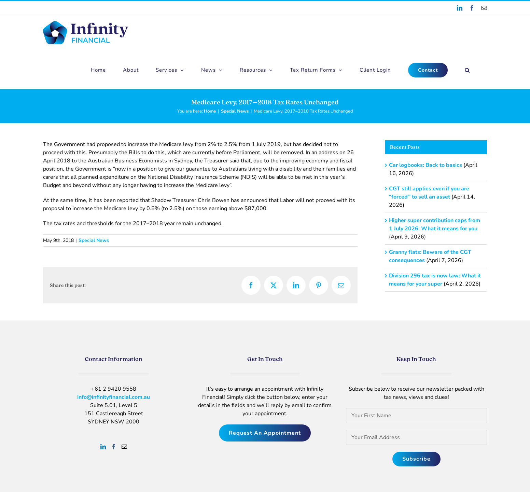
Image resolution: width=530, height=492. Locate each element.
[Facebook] (113, 446)
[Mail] (124, 446)
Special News (235, 111)
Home (210, 111)
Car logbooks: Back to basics (425, 165)
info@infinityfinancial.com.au (113, 397)
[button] (467, 70)
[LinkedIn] (103, 446)
